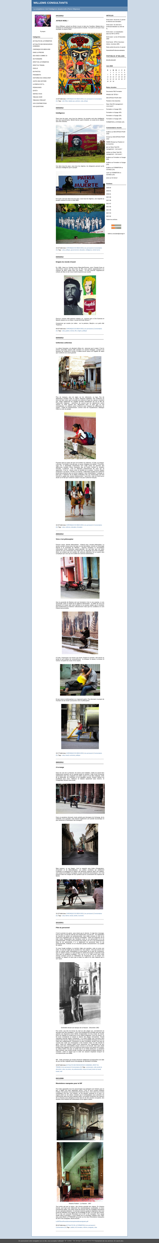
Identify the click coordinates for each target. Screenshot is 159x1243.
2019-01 (108, 191)
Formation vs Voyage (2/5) (113, 118)
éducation (82, 250)
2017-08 (108, 200)
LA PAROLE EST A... (39, 84)
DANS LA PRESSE (38, 52)
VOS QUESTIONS (38, 106)
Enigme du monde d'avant (66, 262)
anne (107, 178)
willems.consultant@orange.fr (116, 233)
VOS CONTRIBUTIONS (40, 103)
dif (76, 1227)
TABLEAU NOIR (37, 97)
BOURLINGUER (111, 60)
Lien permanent (88, 99)
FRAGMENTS (37, 75)
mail (61, 1071)
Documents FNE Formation (114, 91)
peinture (77, 101)
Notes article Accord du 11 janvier (116, 47)
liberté (67, 915)
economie (72, 755)
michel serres (96, 250)
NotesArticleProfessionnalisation (115, 50)
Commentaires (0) (77, 1067)
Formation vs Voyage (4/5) (113, 112)
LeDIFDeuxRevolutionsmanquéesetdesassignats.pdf (72, 1221)
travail (67, 755)
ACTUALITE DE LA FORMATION (42, 41)
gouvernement (75, 250)
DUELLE (35, 68)
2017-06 (108, 206)
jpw (107, 147)
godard (67, 330)
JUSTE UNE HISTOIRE (40, 81)
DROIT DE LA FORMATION (41, 62)
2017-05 (108, 210)
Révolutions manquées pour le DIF (69, 1083)
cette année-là (98, 1067)
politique (67, 250)
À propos (42, 31)
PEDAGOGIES (37, 87)
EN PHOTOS (36, 71)
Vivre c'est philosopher (64, 539)
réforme (85, 1227)
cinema (72, 330)
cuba (82, 101)
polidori (73, 1227)
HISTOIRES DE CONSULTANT (42, 78)
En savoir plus (118, 1241)
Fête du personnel (63, 928)
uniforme (67, 527)
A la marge (60, 767)
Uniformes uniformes (64, 343)
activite (76, 915)
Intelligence (60, 113)
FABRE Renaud (110, 142)
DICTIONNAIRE (37, 59)
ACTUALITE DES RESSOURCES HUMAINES (79, 1065)
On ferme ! (115, 178)
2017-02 (108, 216)
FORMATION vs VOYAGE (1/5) (115, 122)
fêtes (66, 101)
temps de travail (87, 1069)
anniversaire (89, 1067)
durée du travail (96, 1069)
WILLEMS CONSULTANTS (51, 2)
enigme (79, 330)
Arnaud (108, 137)
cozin (107, 172)
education (74, 527)
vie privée (68, 1069)
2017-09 (108, 197)
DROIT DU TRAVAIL (39, 65)
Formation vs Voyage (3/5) (113, 115)
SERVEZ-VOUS (37, 94)
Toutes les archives (111, 219)
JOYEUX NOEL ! (62, 21)
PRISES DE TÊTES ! (112, 94)
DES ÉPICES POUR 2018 (113, 97)
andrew (108, 152)
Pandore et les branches (113, 101)
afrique (86, 101)
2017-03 (108, 213)
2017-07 (108, 203)
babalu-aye (72, 101)
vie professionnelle (77, 1069)
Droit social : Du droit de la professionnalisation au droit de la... (115, 26)
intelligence (89, 250)
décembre (58, 1069)
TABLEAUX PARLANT (39, 100)
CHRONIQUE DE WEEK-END (41, 49)
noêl (63, 101)
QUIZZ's (35, 90)
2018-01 (108, 194)
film (76, 330)
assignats (91, 1227)
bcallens (108, 132)
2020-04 (108, 187)
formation (79, 527)
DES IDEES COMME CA (40, 55)
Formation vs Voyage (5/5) (113, 109)
